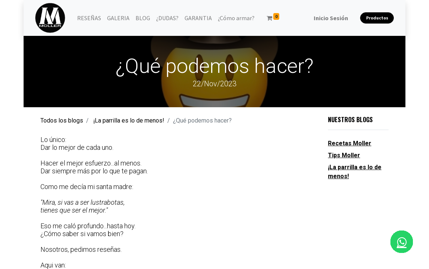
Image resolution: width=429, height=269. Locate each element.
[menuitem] (89, 17)
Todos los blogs (61, 120)
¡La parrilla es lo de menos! (128, 120)
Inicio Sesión (331, 18)
